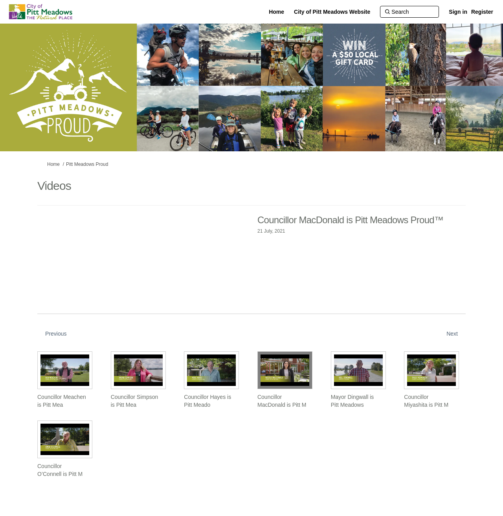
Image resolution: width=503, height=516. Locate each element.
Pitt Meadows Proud (87, 164)
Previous (55, 334)
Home (53, 164)
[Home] (276, 12)
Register (482, 12)
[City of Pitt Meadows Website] (332, 12)
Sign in (458, 12)
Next (452, 334)
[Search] (409, 12)
